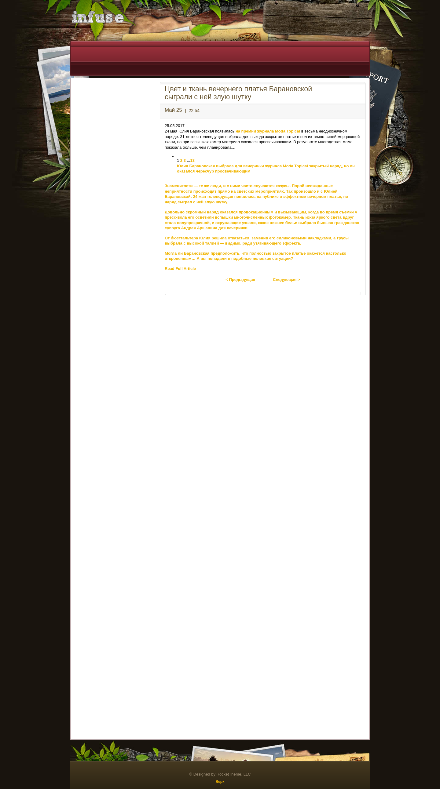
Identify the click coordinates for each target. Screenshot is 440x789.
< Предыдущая (240, 279)
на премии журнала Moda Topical (268, 131)
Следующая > (286, 279)
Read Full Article (180, 268)
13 (192, 160)
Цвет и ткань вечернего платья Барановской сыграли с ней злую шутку (238, 93)
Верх (219, 782)
